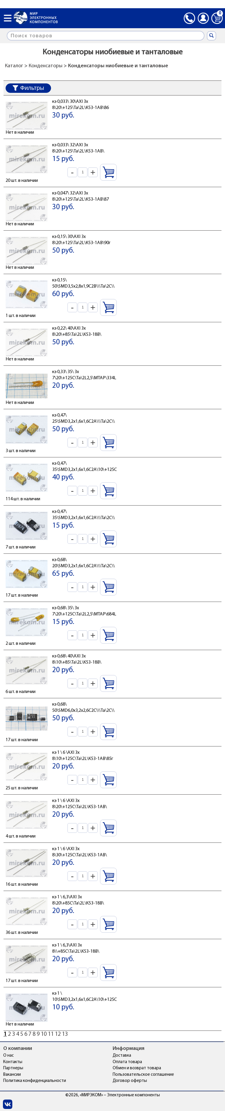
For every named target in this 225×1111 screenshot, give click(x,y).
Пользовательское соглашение (143, 1075)
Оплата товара (127, 1062)
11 (51, 1034)
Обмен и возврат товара (137, 1068)
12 (58, 1034)
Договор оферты (130, 1081)
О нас (8, 1055)
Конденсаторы (45, 66)
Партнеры (13, 1068)
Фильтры (28, 88)
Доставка (122, 1055)
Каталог (14, 66)
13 (65, 1034)
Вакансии (12, 1075)
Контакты (12, 1062)
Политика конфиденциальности (34, 1081)
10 (44, 1034)
